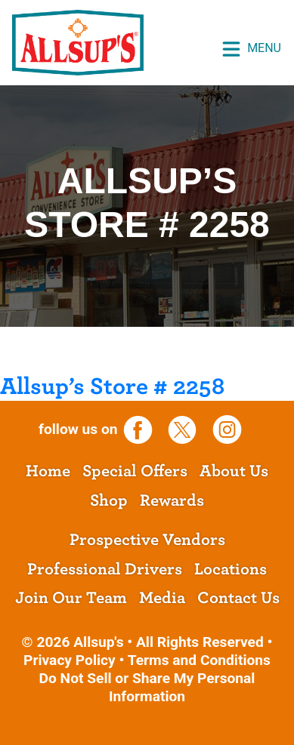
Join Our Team (71, 598)
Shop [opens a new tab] (109, 500)
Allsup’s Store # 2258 (112, 386)
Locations (230, 569)
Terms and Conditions (199, 660)
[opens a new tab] (143, 429)
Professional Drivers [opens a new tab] (104, 569)
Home (48, 471)
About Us (234, 471)
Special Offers (134, 471)
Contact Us (238, 598)
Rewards (172, 500)
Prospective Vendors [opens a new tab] (147, 539)
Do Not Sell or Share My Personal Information (147, 687)
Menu (251, 49)
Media (162, 598)
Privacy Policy (69, 660)
